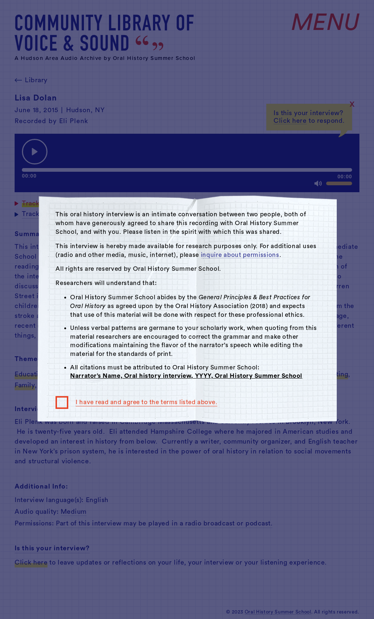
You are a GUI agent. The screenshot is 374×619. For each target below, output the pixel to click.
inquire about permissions (240, 255)
